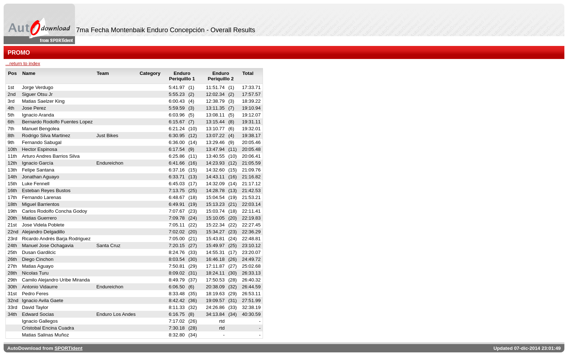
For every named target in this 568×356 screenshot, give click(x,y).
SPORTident (68, 348)
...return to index (22, 63)
